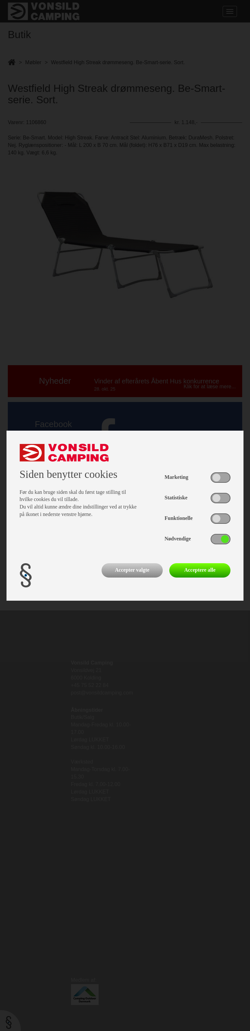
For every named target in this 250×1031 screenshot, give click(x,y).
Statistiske (176, 497)
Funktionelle (179, 518)
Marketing (176, 477)
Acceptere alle (199, 570)
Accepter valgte (132, 570)
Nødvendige (178, 538)
